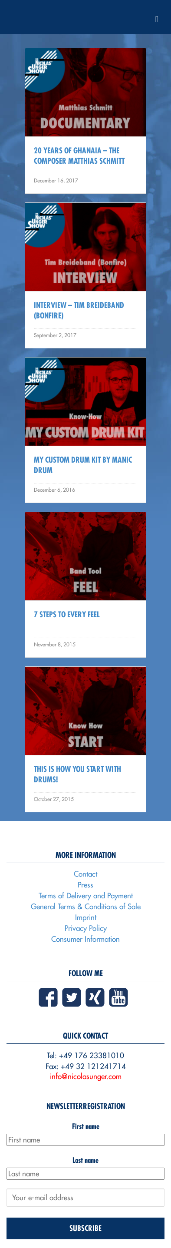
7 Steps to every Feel (67, 614)
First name (85, 1126)
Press (85, 885)
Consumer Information (85, 939)
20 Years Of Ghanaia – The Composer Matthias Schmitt (79, 156)
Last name (85, 1160)
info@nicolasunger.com (86, 1076)
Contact (85, 874)
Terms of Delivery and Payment (86, 895)
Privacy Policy (86, 928)
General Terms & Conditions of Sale (86, 906)
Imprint (85, 917)
